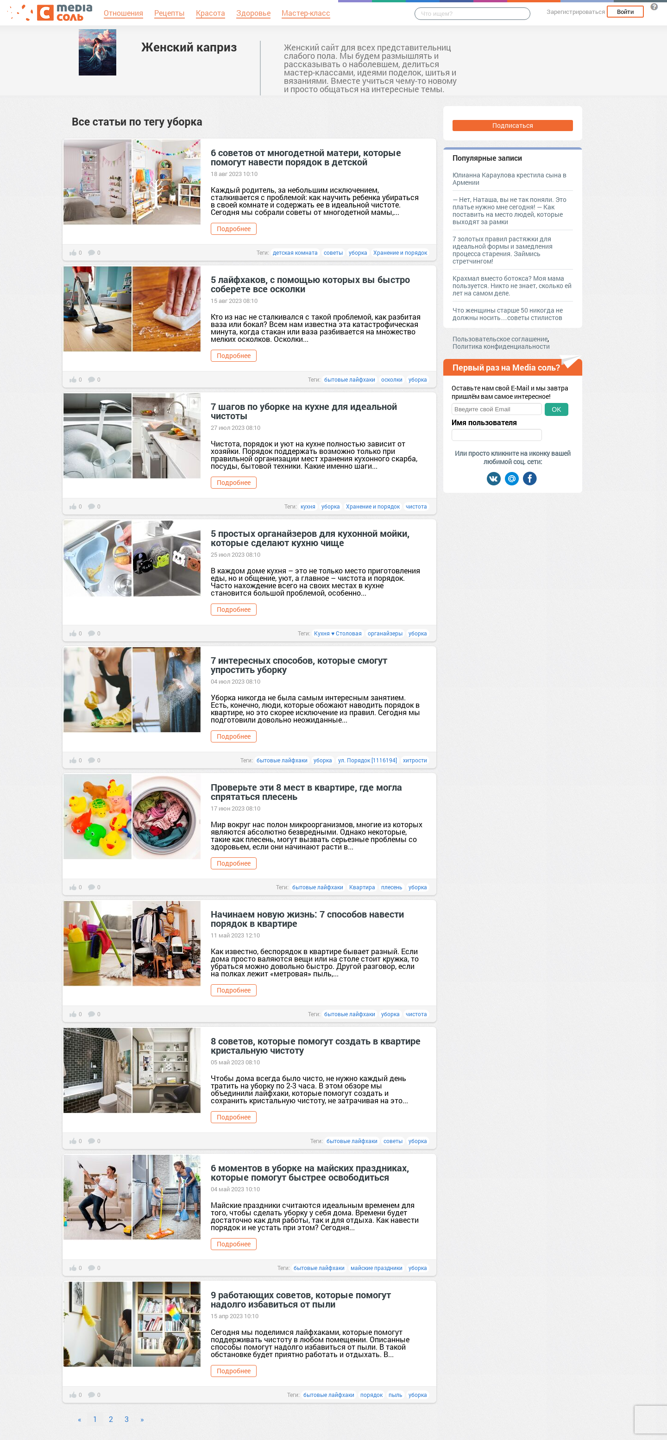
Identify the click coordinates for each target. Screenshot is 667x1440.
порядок (371, 1394)
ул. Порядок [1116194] (367, 760)
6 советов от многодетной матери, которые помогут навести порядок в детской (306, 157)
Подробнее (234, 228)
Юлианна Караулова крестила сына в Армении (509, 178)
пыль (396, 1394)
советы (333, 252)
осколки (392, 379)
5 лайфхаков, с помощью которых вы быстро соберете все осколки (310, 284)
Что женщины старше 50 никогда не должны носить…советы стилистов (508, 314)
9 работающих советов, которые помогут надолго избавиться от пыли (301, 1299)
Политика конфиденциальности (501, 346)
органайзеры (385, 633)
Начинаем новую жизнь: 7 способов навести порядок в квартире (307, 918)
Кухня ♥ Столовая (338, 633)
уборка (358, 252)
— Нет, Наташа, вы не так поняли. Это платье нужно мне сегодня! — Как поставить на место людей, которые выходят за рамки (509, 210)
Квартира (362, 887)
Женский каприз (189, 47)
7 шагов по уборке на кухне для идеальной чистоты (304, 411)
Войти (625, 11)
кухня (308, 506)
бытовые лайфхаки (349, 379)
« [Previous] (80, 1419)
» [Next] (142, 1419)
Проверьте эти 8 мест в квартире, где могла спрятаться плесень (306, 791)
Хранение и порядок (400, 252)
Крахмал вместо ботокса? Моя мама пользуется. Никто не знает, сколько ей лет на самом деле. (512, 285)
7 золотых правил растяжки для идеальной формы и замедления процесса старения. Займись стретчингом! (503, 249)
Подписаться (512, 125)
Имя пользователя (484, 422)
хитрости (415, 760)
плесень (392, 887)
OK (556, 409)
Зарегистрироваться (576, 11)
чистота (416, 506)
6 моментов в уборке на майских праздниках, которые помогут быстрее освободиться (310, 1172)
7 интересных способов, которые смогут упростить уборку (299, 664)
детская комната (295, 252)
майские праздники (377, 1267)
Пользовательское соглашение (500, 338)
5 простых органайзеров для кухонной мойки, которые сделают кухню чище (310, 537)
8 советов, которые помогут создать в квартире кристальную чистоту (316, 1045)
